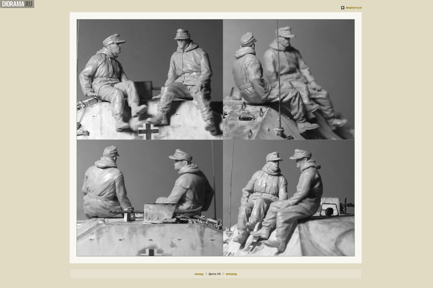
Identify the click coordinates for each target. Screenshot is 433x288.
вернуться (354, 7)
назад (199, 274)
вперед (231, 274)
